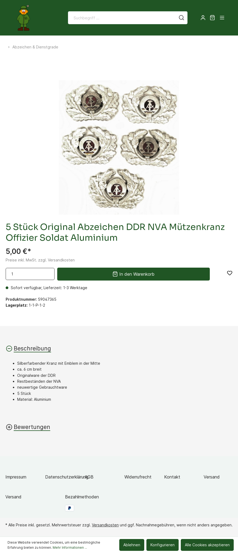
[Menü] (222, 18)
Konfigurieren (162, 545)
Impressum (15, 477)
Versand (212, 477)
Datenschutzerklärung (66, 477)
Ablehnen (131, 545)
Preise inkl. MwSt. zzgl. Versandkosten (40, 260)
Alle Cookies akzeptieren (207, 545)
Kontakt (172, 477)
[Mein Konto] (203, 18)
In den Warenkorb (133, 273)
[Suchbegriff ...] (122, 17)
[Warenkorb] (212, 18)
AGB (89, 477)
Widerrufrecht (138, 477)
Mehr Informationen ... (70, 547)
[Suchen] (181, 17)
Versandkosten (105, 525)
